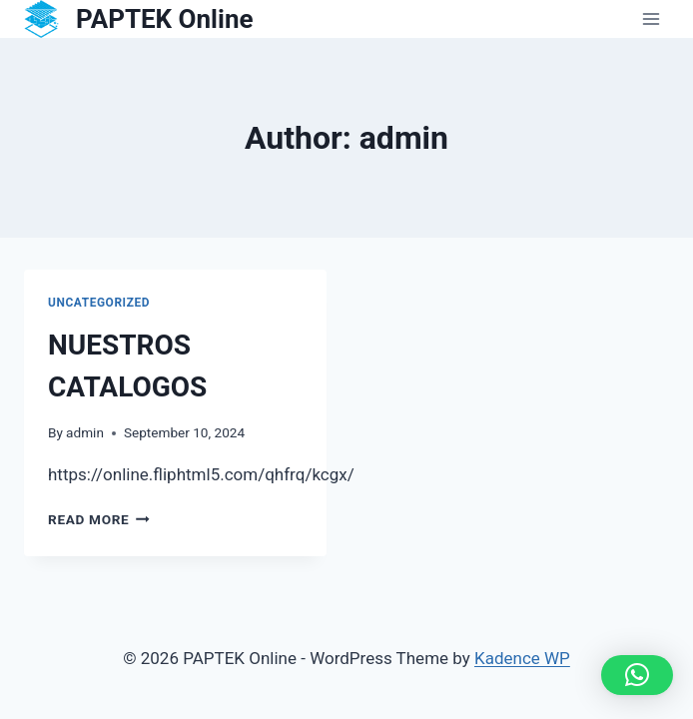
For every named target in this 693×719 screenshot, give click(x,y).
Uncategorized (99, 303)
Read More (99, 519)
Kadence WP (522, 658)
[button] (637, 675)
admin (85, 432)
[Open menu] (650, 19)
